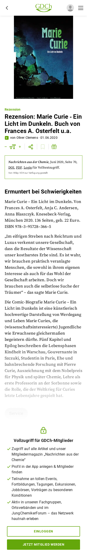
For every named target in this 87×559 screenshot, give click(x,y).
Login (28, 168)
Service (16, 413)
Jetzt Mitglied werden (43, 544)
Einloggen (43, 531)
